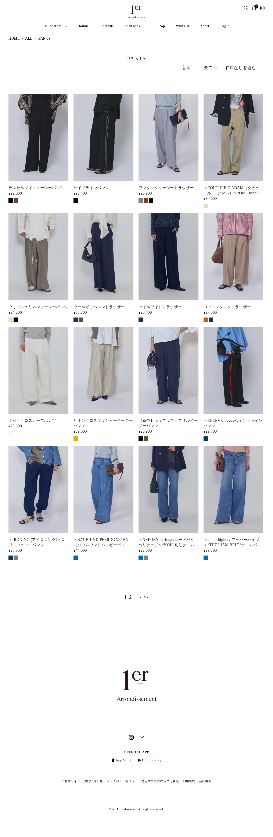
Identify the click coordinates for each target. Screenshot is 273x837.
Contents (107, 26)
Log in (224, 26)
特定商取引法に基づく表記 (160, 781)
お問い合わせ (93, 781)
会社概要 (205, 781)
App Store (122, 760)
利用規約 (189, 781)
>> (146, 597)
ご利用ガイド (70, 781)
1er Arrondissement (136, 13)
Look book (132, 26)
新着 (186, 68)
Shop (161, 26)
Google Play (149, 760)
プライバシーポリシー (122, 781)
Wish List (182, 26)
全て (208, 68)
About (204, 26)
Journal (84, 26)
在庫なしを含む (240, 68)
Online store (52, 26)
